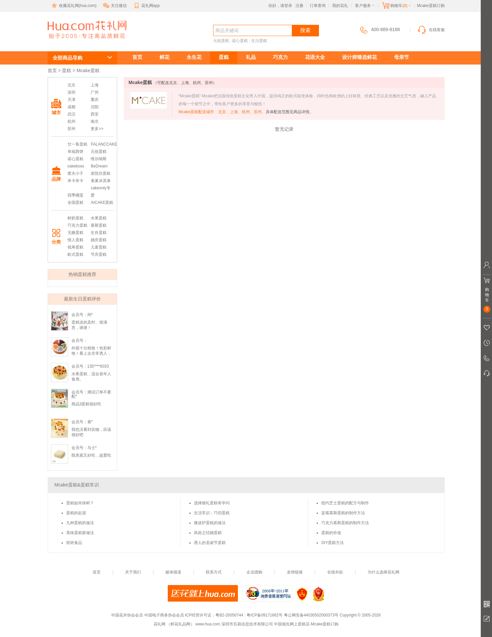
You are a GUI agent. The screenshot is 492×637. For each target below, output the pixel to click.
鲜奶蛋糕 (75, 218)
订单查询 (318, 5)
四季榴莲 (75, 195)
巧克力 (280, 57)
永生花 (194, 57)
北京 (71, 85)
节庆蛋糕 (99, 254)
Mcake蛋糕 (87, 70)
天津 (71, 99)
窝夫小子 (75, 173)
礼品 (251, 57)
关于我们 (133, 572)
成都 (71, 107)
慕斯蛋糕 (99, 225)
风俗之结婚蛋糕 (208, 532)
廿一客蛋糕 (77, 144)
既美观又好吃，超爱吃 (91, 455)
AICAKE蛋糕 (102, 202)
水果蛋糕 (99, 218)
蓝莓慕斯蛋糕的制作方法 (343, 513)
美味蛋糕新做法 (80, 532)
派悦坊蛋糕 (101, 173)
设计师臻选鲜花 (359, 57)
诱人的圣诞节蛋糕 (210, 542)
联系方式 (214, 572)
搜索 (305, 30)
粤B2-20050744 (229, 615)
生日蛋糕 (259, 40)
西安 (95, 114)
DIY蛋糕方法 (332, 542)
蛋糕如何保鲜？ (80, 503)
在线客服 (431, 29)
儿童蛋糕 (99, 247)
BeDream (99, 166)
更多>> (97, 128)
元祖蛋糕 (221, 40)
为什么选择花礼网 (383, 572)
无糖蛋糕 (75, 232)
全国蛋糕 (75, 202)
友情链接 (295, 572)
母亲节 (401, 57)
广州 (95, 92)
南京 (95, 121)
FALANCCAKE (104, 144)
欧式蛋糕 (75, 254)
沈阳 (95, 107)
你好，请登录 (280, 5)
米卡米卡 (75, 180)
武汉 (71, 114)
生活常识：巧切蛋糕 (212, 513)
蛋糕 (224, 57)
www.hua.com (207, 624)
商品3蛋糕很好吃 (86, 404)
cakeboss (75, 166)
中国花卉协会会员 (127, 615)
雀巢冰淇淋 (101, 180)
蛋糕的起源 (76, 513)
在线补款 (335, 572)
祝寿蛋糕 (75, 247)
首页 (137, 57)
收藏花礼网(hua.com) (73, 6)
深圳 (71, 92)
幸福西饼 (75, 151)
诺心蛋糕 (240, 40)
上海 (95, 85)
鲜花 (164, 57)
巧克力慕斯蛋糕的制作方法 (345, 523)
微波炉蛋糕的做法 (210, 523)
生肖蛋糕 (99, 232)
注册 (299, 5)
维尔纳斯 (99, 159)
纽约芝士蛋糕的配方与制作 (345, 503)
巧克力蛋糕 (77, 225)
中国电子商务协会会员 (164, 615)
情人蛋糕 (75, 240)
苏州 (71, 128)
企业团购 (254, 572)
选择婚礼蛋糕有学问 (212, 503)
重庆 (95, 99)
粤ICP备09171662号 (264, 615)
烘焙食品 (74, 542)
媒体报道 (173, 572)
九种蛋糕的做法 (80, 523)
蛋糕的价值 (331, 532)
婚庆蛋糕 (99, 240)
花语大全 (315, 57)
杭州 (71, 121)
